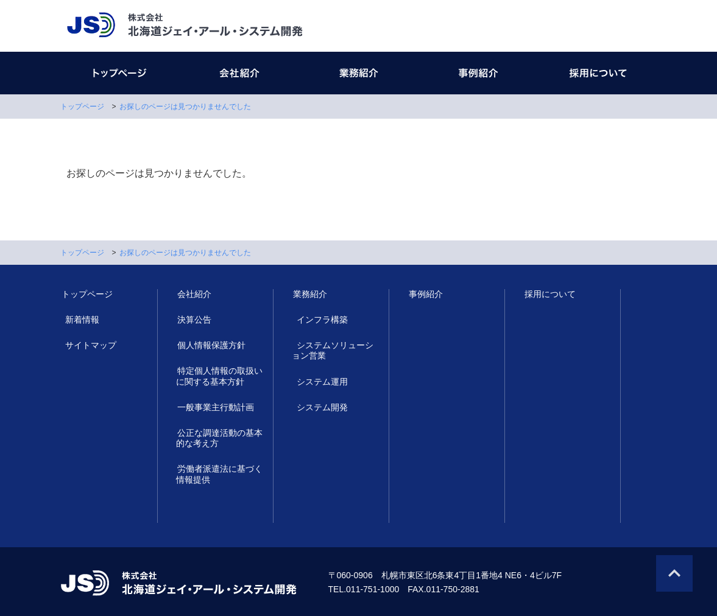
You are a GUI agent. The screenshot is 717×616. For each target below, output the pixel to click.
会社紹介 (193, 294)
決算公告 (193, 319)
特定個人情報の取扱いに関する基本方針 (218, 376)
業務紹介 (309, 294)
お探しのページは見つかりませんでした (185, 106)
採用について (548, 294)
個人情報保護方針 (210, 345)
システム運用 (317, 382)
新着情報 (77, 319)
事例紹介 (425, 294)
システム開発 (317, 407)
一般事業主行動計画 (214, 407)
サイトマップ (85, 345)
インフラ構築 (317, 319)
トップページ (82, 106)
